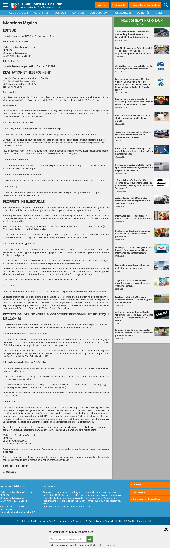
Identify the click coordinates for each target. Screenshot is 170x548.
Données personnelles (59, 521)
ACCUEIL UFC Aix (18, 12)
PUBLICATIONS (122, 12)
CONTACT (60, 12)
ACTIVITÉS (143, 12)
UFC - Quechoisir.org (93, 521)
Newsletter (22, 521)
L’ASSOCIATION (98, 12)
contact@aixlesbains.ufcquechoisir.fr (18, 512)
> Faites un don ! (139, 492)
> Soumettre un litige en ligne (145, 4)
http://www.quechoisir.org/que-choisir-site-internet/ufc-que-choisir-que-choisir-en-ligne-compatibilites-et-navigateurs (56, 152)
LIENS (159, 12)
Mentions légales (38, 521)
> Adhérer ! (136, 484)
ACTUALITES (41, 12)
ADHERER (78, 12)
